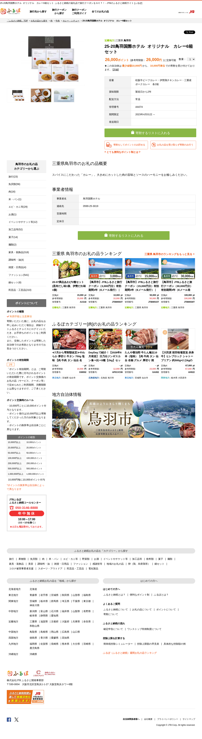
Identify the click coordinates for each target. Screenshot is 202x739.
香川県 (44, 637)
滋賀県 (44, 621)
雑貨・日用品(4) (17, 267)
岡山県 (54, 631)
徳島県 (33, 637)
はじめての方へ (121, 12)
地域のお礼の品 (115, 563)
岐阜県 (33, 615)
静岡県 (44, 615)
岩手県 (44, 595)
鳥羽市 (127, 40)
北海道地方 (93, 378)
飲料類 (150, 559)
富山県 (44, 611)
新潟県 (33, 611)
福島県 (87, 595)
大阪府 (65, 621)
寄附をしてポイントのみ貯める (129, 144)
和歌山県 (34, 625)
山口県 (76, 631)
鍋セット (159, 563)
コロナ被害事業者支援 (21, 568)
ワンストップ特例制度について (144, 629)
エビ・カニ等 (70, 559)
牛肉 (57, 21)
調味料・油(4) (16, 259)
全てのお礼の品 (100, 11)
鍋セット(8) (15, 282)
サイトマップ (189, 719)
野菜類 (85, 559)
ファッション (80, 563)
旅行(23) (13, 176)
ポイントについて (166, 609)
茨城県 (33, 601)
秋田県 (65, 595)
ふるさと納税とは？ (114, 594)
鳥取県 (33, 631)
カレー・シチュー (71, 21)
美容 (30, 563)
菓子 (160, 559)
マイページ (151, 12)
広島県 (65, 631)
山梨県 (76, 611)
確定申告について (113, 629)
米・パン (54, 559)
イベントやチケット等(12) (23, 222)
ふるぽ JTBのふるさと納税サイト (10, 12)
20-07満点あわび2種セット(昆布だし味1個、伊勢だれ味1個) (69, 286)
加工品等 (137, 559)
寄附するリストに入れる (153, 133)
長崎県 (54, 643)
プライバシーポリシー (167, 719)
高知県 (65, 637)
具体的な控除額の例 (175, 643)
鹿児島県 (34, 648)
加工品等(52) (16, 229)
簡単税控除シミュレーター (118, 643)
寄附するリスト (162, 12)
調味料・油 (44, 563)
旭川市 (111, 378)
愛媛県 (54, 637)
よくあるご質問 (138, 12)
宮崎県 (87, 643)
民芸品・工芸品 (75, 568)
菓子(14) (13, 237)
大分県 (76, 643)
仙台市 (72, 378)
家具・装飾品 (16, 563)
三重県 (119, 40)
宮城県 (65, 378)
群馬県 (54, 601)
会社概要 (148, 719)
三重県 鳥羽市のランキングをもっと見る (168, 254)
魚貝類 (34, 559)
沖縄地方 (13, 654)
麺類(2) (12, 244)
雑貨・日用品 (61, 563)
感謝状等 (97, 563)
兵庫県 (76, 621)
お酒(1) (12, 214)
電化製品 (93, 568)
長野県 (87, 611)
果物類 (22, 559)
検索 (172, 12)
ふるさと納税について (115, 609)
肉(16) (12, 191)
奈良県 (87, 621)
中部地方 (13, 611)
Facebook (9, 719)
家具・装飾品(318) (19, 252)
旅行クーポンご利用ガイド (79, 11)
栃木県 (174, 378)
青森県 (33, 595)
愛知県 (54, 615)
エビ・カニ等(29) (18, 206)
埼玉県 (65, 601)
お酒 (96, 559)
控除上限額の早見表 (148, 643)
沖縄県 (33, 654)
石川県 (54, 611)
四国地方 (13, 637)
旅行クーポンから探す (59, 11)
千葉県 (76, 601)
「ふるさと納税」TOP (17, 21)
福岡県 (33, 643)
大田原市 (182, 378)
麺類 (169, 559)
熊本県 (65, 643)
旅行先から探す (38, 11)
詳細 (115, 69)
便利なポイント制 (139, 594)
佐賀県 (44, 643)
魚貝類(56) (14, 184)
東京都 (87, 601)
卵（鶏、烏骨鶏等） (139, 563)
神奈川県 (34, 605)
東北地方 (56, 378)
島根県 (44, 631)
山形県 (76, 595)
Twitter (16, 719)
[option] (52, 58)
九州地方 (13, 643)
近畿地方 (109, 40)
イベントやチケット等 (115, 559)
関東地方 (165, 378)
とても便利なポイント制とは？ (124, 152)
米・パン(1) (15, 199)
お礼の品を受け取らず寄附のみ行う (175, 144)
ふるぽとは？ (161, 594)
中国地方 (13, 631)
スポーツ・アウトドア (50, 568)
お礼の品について (142, 609)
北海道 (104, 378)
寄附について (110, 614)
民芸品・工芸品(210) (20, 290)
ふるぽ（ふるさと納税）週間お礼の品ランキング (130, 652)
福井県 (65, 611)
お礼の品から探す (39, 21)
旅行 (11, 559)
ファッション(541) (19, 275)
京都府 (54, 621)
